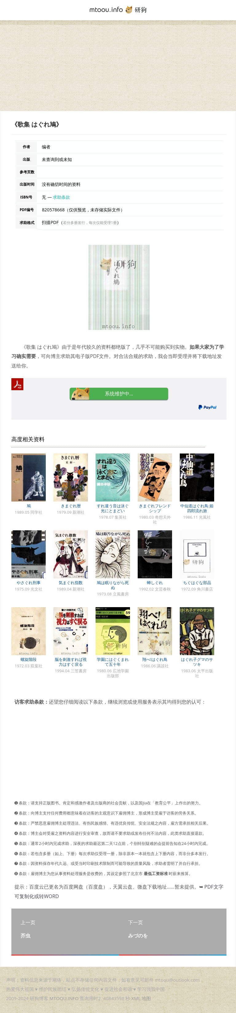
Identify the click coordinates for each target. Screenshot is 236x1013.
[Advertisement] (118, 68)
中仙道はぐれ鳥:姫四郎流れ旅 (196, 508)
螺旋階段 (29, 659)
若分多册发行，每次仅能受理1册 (90, 222)
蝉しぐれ (155, 582)
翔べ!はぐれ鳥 (154, 659)
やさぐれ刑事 (29, 582)
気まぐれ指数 (71, 582)
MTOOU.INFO (64, 998)
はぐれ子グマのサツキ (197, 662)
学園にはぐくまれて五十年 (113, 662)
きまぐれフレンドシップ (155, 508)
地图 (146, 998)
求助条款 (61, 197)
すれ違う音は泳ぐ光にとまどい (113, 508)
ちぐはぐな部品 (197, 582)
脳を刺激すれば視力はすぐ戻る (71, 662)
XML (135, 998)
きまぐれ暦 (71, 505)
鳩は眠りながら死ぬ (113, 585)
